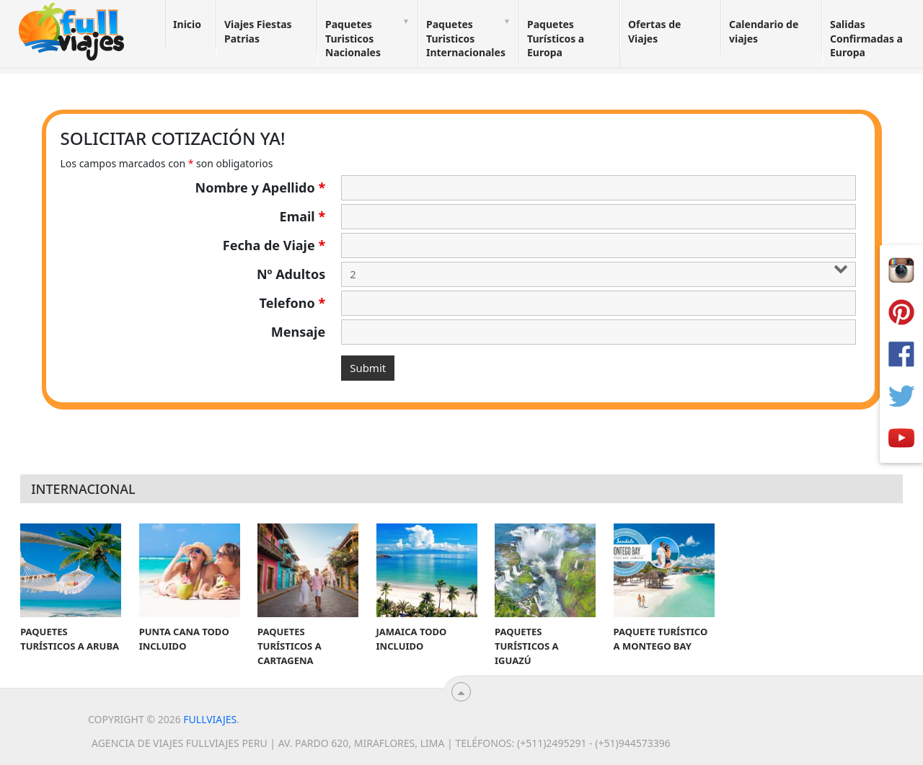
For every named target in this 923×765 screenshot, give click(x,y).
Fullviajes (210, 719)
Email (303, 216)
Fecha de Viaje (274, 245)
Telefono (293, 303)
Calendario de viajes (763, 31)
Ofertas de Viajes (654, 31)
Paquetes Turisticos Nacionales (353, 38)
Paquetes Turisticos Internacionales (465, 38)
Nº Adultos (291, 274)
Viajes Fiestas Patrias (258, 31)
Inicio (187, 24)
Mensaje (298, 331)
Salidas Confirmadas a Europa (866, 38)
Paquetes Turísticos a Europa (555, 38)
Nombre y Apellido (260, 187)
